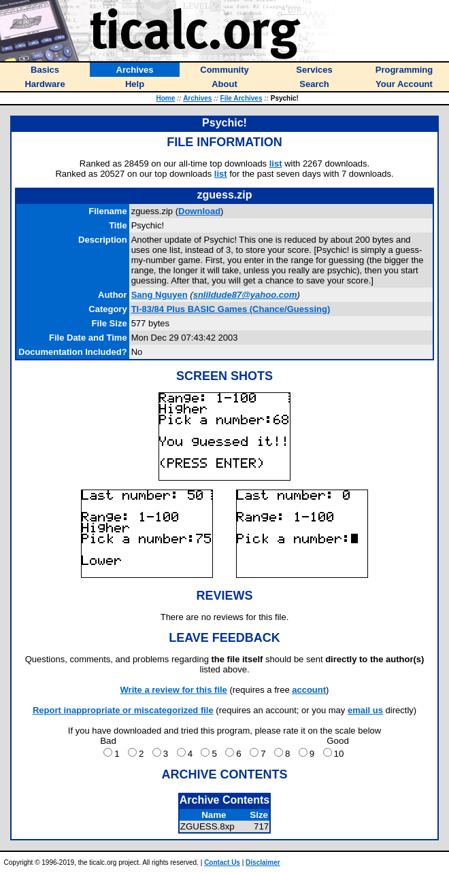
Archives (197, 98)
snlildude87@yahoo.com (245, 295)
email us (365, 710)
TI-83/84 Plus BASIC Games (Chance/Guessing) (231, 309)
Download (199, 211)
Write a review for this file (173, 690)
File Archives (241, 98)
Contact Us (222, 862)
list (275, 163)
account (309, 690)
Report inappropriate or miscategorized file (123, 710)
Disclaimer (263, 862)
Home (165, 98)
